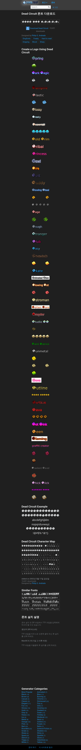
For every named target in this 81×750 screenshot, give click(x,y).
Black (25, 694)
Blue (40, 694)
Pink (25, 724)
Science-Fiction (44, 728)
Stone (40, 738)
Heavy (26, 715)
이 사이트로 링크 (45, 747)
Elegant (26, 703)
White (25, 742)
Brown (25, 697)
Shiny (40, 733)
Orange (26, 722)
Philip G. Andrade (39, 35)
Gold (25, 710)
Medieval (42, 717)
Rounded (27, 728)
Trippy (25, 740)
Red (25, 726)
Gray (24, 713)
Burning (41, 697)
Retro (40, 726)
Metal (25, 719)
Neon (40, 719)
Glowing (42, 708)
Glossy (26, 708)
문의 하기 (32, 747)
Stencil (25, 738)
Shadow (42, 731)
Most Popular (27, 692)
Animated (42, 692)
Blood (34, 42)
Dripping (26, 42)
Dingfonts (26, 38)
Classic (26, 701)
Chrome (42, 699)
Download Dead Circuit (37, 28)
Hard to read (47, 38)
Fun (25, 706)
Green (41, 713)
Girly (40, 706)
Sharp (42, 42)
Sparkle (41, 735)
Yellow (41, 742)
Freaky (36, 38)
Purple (41, 724)
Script (25, 731)
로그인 (55, 7)
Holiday (41, 715)
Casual (25, 699)
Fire (39, 703)
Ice (24, 717)
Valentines (42, 740)
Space (25, 735)
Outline (41, 722)
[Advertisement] (11, 45)
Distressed (43, 701)
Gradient (41, 710)
